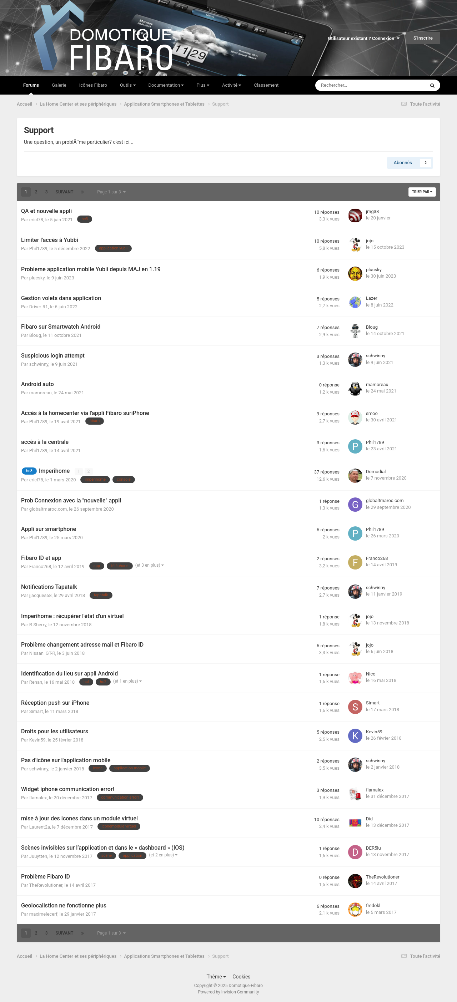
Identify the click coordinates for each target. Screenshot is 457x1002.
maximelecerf (43, 913)
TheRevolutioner (45, 885)
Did (369, 818)
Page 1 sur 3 (111, 191)
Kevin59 (37, 740)
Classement (266, 85)
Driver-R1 (38, 306)
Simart (36, 711)
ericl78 (36, 219)
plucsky (37, 277)
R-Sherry (37, 624)
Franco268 (40, 566)
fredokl (373, 905)
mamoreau (40, 392)
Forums (31, 88)
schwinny (38, 364)
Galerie (59, 85)
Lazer (371, 298)
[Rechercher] (354, 85)
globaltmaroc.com (48, 508)
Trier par (422, 192)
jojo (369, 240)
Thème (216, 976)
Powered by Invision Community (228, 991)
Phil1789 (38, 248)
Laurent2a (39, 827)
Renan (35, 682)
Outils (128, 85)
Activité (231, 85)
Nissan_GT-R (42, 653)
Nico (371, 674)
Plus (202, 85)
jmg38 (372, 211)
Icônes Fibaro (93, 85)
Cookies (241, 976)
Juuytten (38, 856)
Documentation (166, 85)
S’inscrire (423, 38)
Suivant (65, 191)
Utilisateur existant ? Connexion (364, 38)
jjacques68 (40, 595)
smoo (372, 413)
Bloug (35, 335)
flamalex (38, 797)
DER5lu (373, 848)
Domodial (376, 471)
